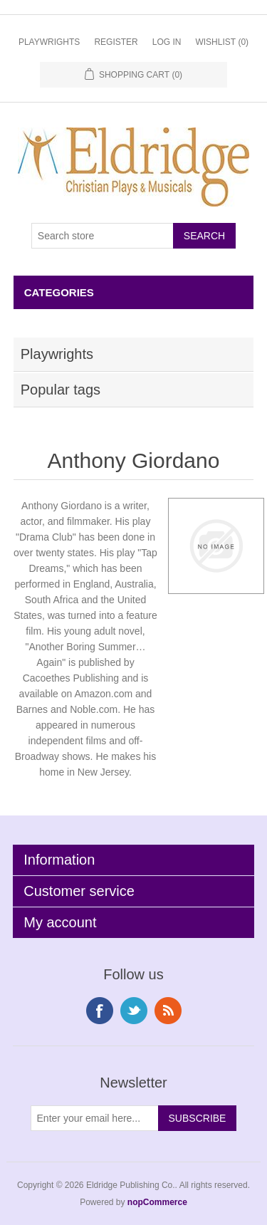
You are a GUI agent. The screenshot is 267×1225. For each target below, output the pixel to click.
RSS (168, 1010)
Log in (167, 42)
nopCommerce (157, 1202)
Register (115, 42)
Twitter (133, 1010)
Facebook (99, 1010)
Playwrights (49, 42)
